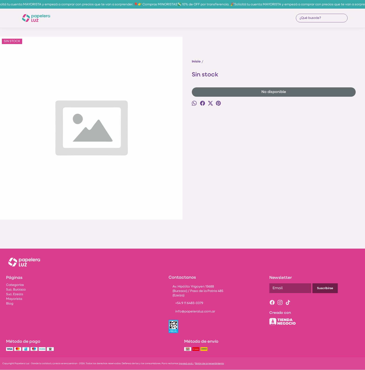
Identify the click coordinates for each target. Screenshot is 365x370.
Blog (9, 303)
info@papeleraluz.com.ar (192, 312)
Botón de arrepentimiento (209, 363)
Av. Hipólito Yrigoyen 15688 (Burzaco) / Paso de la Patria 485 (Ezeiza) (196, 291)
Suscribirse (325, 288)
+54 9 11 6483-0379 (186, 303)
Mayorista (14, 299)
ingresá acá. (186, 363)
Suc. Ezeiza (14, 294)
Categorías (15, 285)
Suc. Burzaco (16, 289)
